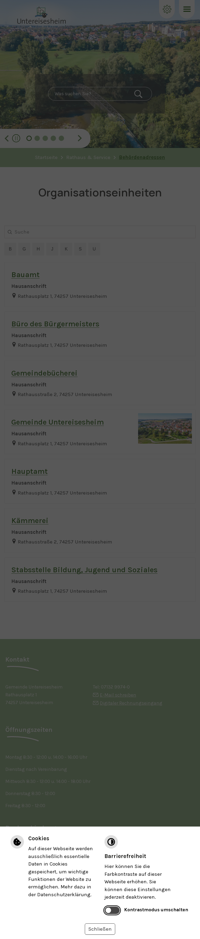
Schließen (100, 929)
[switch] (112, 910)
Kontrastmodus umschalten (156, 909)
